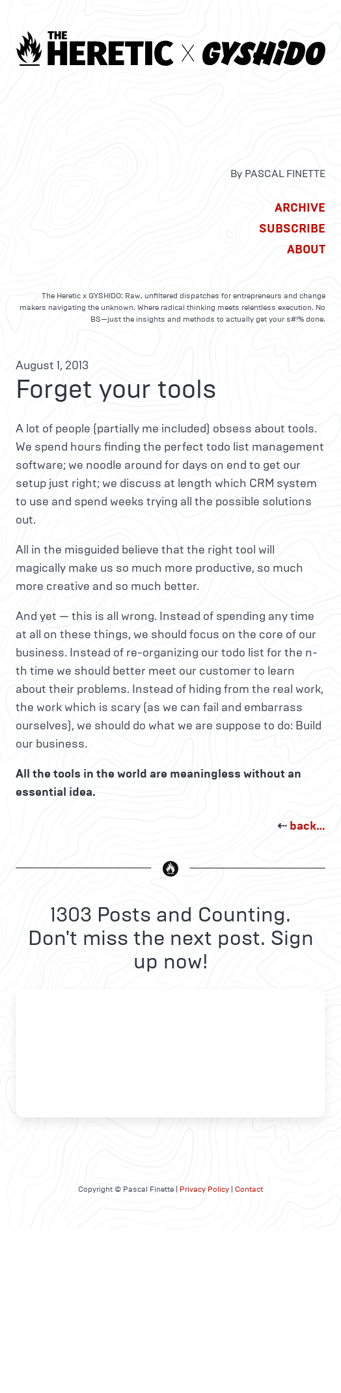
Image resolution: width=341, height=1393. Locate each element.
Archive (300, 208)
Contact (249, 1189)
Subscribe (292, 228)
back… (307, 826)
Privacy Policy (204, 1189)
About (306, 249)
